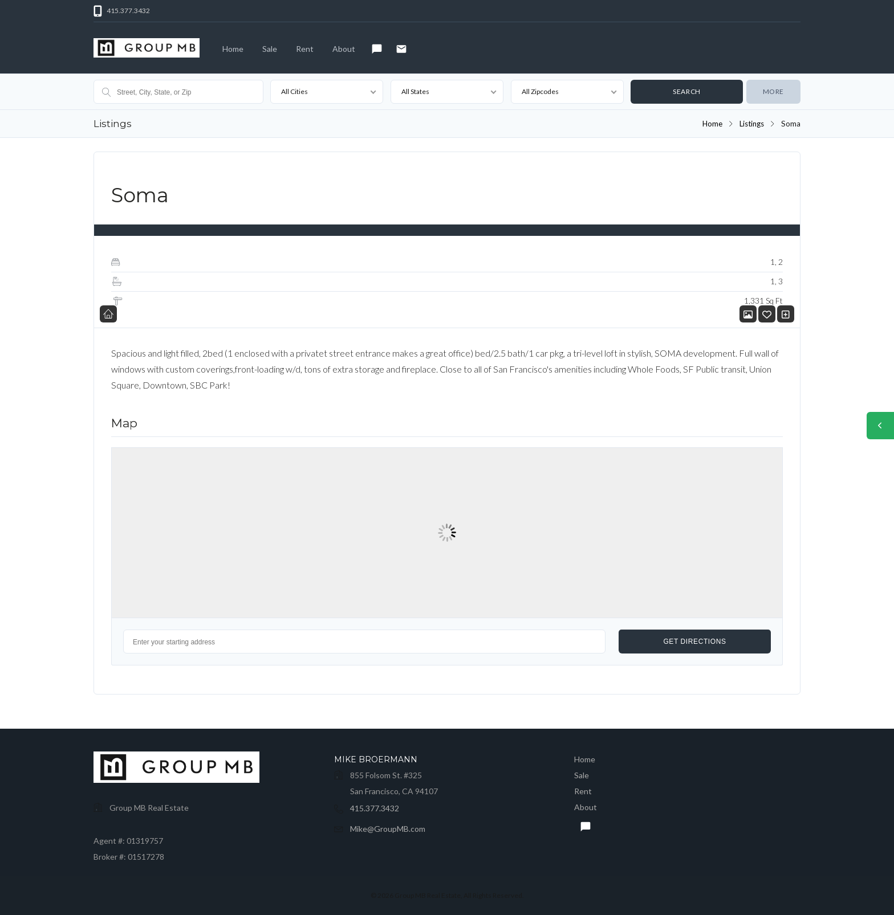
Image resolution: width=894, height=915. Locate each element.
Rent (305, 49)
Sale (269, 49)
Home (232, 49)
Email (398, 50)
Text (374, 50)
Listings (751, 123)
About (343, 49)
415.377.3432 (374, 808)
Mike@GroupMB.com (387, 829)
